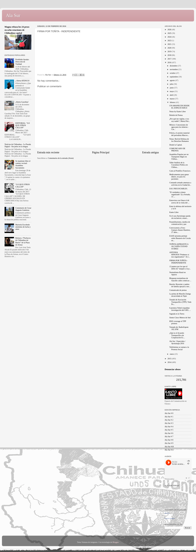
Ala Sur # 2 (169, 420)
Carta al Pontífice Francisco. (180, 171)
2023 (170, 40)
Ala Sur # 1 (169, 417)
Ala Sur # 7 (169, 436)
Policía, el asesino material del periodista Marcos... (179, 134)
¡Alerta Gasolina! (21, 102)
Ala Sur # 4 (169, 427)
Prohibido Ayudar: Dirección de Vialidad (22, 61)
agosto (172, 80)
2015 (170, 359)
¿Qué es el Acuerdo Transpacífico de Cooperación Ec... (177, 335)
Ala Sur (13, 15)
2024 (170, 37)
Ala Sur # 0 (169, 413)
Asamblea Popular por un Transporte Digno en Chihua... (179, 156)
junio (172, 88)
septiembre (174, 77)
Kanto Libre (173, 212)
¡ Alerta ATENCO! (22, 81)
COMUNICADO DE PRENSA (177, 149)
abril (172, 95)
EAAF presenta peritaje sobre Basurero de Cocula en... (180, 238)
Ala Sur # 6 (169, 433)
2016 (170, 62)
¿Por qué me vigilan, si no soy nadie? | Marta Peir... (179, 120)
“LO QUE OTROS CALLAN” (22, 185)
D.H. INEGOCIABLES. (178, 189)
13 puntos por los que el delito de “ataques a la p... (180, 267)
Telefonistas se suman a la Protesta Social (179, 348)
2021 (170, 44)
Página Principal (100, 152)
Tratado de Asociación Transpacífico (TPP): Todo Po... (180, 302)
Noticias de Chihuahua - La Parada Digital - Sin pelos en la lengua (18, 145)
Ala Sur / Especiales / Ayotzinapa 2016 (177, 342)
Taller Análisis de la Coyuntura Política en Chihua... (178, 165)
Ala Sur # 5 (169, 430)
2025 (170, 33)
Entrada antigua (150, 152)
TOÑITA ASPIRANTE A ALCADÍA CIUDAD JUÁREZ (178, 246)
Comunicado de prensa (178, 290)
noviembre (174, 69)
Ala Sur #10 (169, 446)
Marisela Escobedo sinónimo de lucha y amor (23, 227)
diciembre (174, 66)
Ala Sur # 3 (169, 423)
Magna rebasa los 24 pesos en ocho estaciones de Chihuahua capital (17, 30)
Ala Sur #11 (169, 450)
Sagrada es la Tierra (176, 314)
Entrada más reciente (48, 152)
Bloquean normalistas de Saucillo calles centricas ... (180, 279)
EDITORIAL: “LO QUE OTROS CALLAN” (22, 125)
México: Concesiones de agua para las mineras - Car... (179, 127)
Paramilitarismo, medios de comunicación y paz (179, 223)
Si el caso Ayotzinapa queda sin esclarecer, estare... (179, 217)
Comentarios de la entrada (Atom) (61, 158)
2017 (170, 59)
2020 (170, 48)
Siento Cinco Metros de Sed (179, 318)
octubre (173, 73)
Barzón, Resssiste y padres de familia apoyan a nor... (179, 285)
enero (172, 354)
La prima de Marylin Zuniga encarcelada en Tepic (180, 295)
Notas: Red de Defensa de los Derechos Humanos (179, 140)
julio (172, 84)
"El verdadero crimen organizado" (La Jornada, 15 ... (179, 194)
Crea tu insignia (170, 518)
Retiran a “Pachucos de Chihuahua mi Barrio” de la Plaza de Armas (23, 241)
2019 (170, 51)
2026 (170, 29)
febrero (173, 102)
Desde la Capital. (175, 145)
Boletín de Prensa (176, 115)
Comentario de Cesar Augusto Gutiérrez (23, 209)
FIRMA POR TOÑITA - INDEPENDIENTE (178, 261)
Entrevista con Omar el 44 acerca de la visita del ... (179, 201)
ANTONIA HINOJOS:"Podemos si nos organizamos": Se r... (179, 254)
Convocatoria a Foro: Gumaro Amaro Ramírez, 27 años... (179, 230)
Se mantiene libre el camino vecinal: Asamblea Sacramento (22, 164)
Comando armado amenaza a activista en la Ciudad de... (180, 184)
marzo (172, 99)
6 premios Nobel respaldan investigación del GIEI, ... (180, 309)
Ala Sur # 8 (169, 440)
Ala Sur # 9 (169, 443)
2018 (170, 55)
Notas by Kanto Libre (177, 111)
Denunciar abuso (173, 369)
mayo (172, 91)
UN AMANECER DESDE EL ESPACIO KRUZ (179, 107)
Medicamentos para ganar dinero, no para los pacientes (179, 176)
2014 (170, 362)
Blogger (116, 542)
